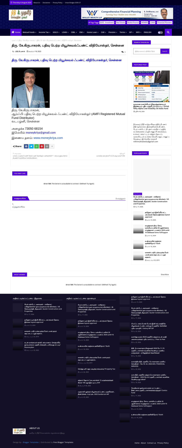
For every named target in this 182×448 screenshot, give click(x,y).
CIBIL (73, 32)
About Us (36, 3)
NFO (138, 32)
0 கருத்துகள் (121, 198)
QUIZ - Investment (107, 22)
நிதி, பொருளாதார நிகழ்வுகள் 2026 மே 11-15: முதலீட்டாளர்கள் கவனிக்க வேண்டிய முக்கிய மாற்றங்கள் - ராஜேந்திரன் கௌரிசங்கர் (148, 350)
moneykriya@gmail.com (41, 132)
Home (17, 32)
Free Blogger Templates (63, 442)
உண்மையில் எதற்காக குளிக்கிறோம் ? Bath (153, 242)
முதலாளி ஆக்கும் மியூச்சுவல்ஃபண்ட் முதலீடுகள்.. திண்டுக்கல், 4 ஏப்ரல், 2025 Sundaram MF (96, 393)
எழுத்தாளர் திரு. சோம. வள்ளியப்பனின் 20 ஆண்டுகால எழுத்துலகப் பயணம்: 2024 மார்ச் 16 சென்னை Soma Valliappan (157, 229)
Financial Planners (164, 22)
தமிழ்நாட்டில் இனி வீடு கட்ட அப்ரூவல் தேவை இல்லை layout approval (157, 214)
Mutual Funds (29, 32)
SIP (130, 32)
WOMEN (144, 22)
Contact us (151, 443)
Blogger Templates (31, 442)
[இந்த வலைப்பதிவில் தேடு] (147, 51)
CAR (102, 32)
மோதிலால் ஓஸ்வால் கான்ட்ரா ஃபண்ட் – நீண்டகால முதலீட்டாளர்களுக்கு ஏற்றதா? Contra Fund (149, 390)
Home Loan (92, 32)
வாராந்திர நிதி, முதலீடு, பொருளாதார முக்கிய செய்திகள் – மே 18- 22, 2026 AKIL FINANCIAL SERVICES (148, 363)
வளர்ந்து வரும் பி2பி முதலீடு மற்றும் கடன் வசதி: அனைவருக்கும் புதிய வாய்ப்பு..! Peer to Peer (149, 338)
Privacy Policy (58, 3)
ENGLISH (147, 32)
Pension (112, 32)
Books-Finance (133, 22)
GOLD (55, 32)
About (143, 443)
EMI (81, 32)
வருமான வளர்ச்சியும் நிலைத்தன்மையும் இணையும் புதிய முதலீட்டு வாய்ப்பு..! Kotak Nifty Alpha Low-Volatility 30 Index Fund (151, 106)
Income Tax (44, 32)
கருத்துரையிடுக (18, 207)
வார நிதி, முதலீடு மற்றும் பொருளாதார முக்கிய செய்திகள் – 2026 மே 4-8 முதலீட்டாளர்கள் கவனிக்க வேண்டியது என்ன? (150, 377)
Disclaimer (47, 3)
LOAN (152, 22)
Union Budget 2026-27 (73, 3)
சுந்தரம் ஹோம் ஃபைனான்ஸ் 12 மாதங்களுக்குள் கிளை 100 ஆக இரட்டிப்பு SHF (95, 381)
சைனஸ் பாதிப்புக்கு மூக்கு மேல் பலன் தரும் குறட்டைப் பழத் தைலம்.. (156, 254)
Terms (122, 32)
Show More (165, 274)
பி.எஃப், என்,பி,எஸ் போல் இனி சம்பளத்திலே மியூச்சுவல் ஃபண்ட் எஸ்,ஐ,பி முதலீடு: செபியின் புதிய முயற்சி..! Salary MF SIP (149, 326)
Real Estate (120, 22)
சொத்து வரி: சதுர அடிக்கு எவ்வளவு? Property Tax (96, 369)
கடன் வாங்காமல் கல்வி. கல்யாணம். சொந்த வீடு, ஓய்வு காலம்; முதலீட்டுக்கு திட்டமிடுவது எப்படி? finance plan (42, 344)
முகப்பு (14, 40)
